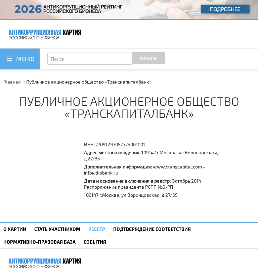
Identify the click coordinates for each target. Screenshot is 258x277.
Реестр (96, 229)
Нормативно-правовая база (39, 242)
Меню (25, 58)
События (95, 242)
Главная (12, 82)
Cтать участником (57, 229)
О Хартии (14, 229)
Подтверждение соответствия (152, 229)
